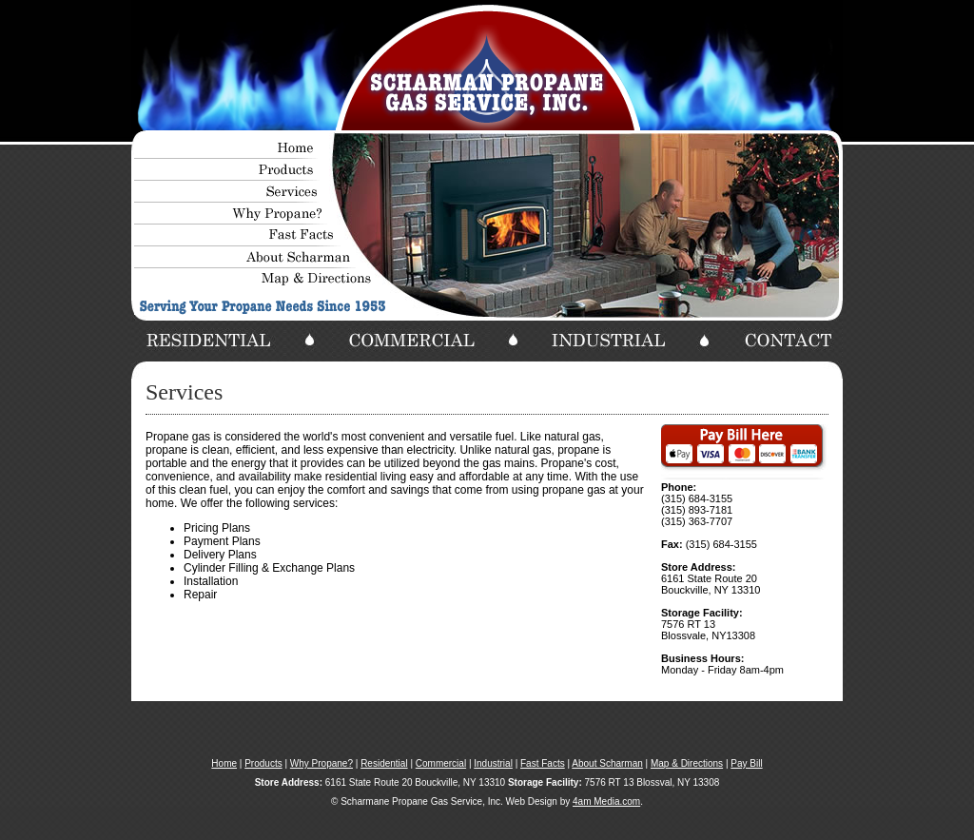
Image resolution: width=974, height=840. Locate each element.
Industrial (493, 763)
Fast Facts (542, 763)
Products (263, 763)
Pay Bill (746, 763)
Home (224, 763)
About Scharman (607, 763)
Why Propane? (321, 763)
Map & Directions (687, 763)
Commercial (441, 763)
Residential (383, 763)
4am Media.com (606, 801)
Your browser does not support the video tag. (487, 66)
